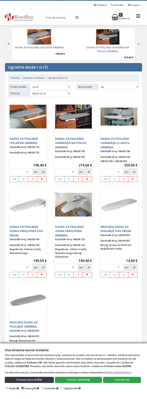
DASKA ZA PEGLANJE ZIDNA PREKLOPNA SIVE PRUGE (26, 231)
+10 (14, 179)
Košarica (121, 17)
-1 (33, 179)
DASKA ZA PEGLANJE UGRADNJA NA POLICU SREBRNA (71, 143)
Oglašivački (71, 388)
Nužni (12, 388)
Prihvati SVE (122, 379)
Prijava (134, 5)
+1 (23, 179)
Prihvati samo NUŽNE (29, 379)
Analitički (50, 388)
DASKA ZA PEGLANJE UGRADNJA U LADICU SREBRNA (115, 143)
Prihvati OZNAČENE (78, 379)
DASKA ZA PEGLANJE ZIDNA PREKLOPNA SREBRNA (69, 231)
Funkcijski (30, 388)
